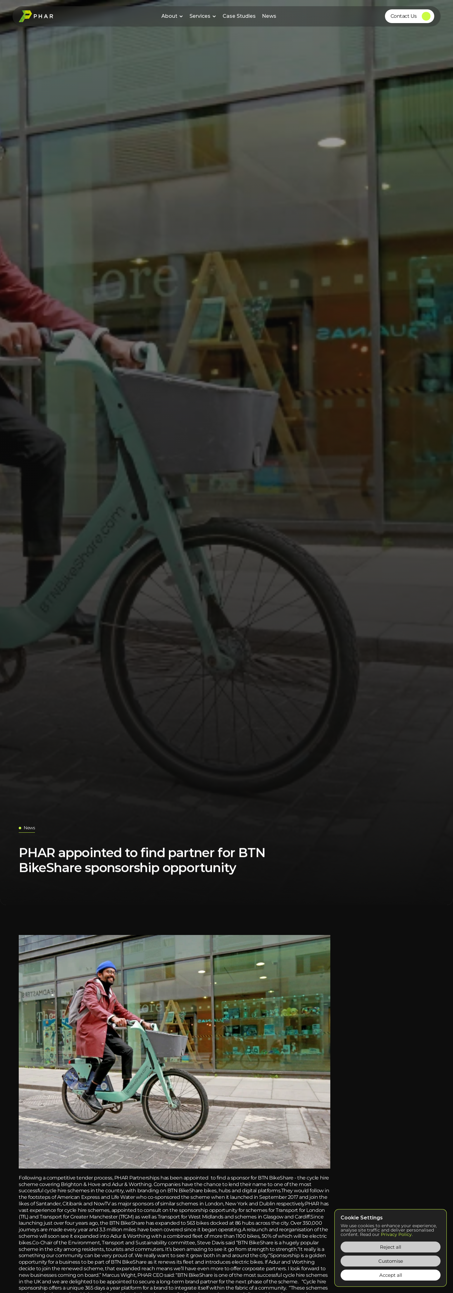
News (269, 16)
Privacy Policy (396, 1234)
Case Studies (239, 16)
